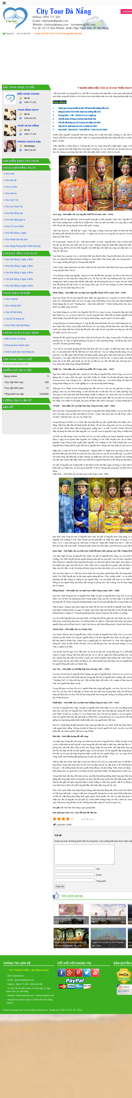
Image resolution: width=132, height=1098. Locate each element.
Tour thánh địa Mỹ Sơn (16, 239)
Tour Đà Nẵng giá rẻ (15, 219)
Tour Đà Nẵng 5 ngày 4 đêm (19, 279)
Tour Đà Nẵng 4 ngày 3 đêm (19, 272)
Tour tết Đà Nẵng (13, 312)
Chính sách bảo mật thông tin (19, 352)
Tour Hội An (84, 129)
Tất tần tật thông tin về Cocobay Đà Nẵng (75, 122)
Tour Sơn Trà (11, 200)
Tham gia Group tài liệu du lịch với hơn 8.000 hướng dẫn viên (83, 108)
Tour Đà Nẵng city (14, 213)
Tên (98, 869)
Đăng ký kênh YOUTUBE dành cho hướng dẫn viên (79, 112)
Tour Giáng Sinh (13, 305)
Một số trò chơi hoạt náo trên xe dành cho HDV (77, 126)
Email (98, 875)
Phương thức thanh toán (17, 345)
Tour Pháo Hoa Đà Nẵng (17, 325)
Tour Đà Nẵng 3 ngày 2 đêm (19, 266)
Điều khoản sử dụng (15, 338)
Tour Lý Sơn (11, 187)
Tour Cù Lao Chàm (99, 129)
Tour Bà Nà (72, 129)
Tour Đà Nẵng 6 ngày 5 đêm (19, 285)
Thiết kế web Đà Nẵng (70, 1010)
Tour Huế (62, 129)
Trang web (101, 881)
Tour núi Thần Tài (13, 206)
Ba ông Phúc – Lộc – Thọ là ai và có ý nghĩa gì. (77, 115)
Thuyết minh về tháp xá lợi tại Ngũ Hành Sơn (77, 119)
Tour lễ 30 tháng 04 (14, 318)
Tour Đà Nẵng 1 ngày (15, 233)
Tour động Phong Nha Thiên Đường (22, 246)
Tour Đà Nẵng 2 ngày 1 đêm (19, 259)
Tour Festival (11, 299)
